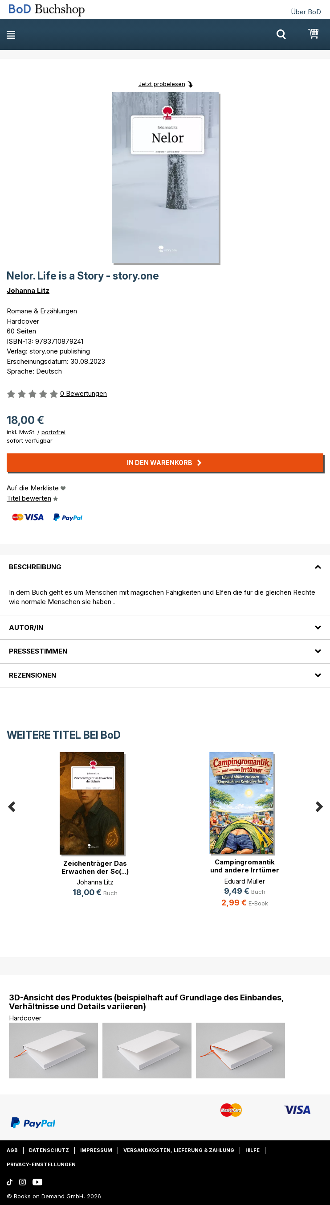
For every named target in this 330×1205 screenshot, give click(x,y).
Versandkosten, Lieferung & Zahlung (178, 1150)
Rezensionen (32, 675)
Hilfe (252, 1150)
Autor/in (26, 627)
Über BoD (306, 12)
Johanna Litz (28, 290)
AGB (12, 1150)
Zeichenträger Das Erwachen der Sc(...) (95, 867)
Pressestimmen (38, 651)
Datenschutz (49, 1150)
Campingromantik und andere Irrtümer (244, 866)
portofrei (53, 432)
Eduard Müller (244, 881)
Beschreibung (35, 567)
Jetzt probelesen (162, 83)
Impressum (96, 1150)
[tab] (165, 561)
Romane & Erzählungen (42, 311)
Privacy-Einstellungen (41, 1164)
